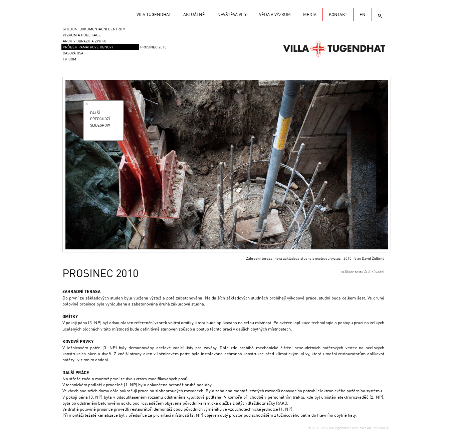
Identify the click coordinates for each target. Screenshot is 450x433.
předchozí (100, 119)
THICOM (69, 59)
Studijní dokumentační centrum (94, 29)
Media (309, 15)
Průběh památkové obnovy (88, 47)
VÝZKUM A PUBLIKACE (82, 35)
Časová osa (73, 53)
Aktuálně (194, 15)
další (95, 113)
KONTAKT (338, 15)
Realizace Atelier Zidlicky (370, 428)
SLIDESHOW (100, 126)
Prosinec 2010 (153, 47)
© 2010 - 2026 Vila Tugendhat (329, 428)
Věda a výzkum (275, 15)
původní (378, 272)
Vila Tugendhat (334, 48)
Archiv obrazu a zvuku (84, 41)
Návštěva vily (232, 15)
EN (363, 15)
